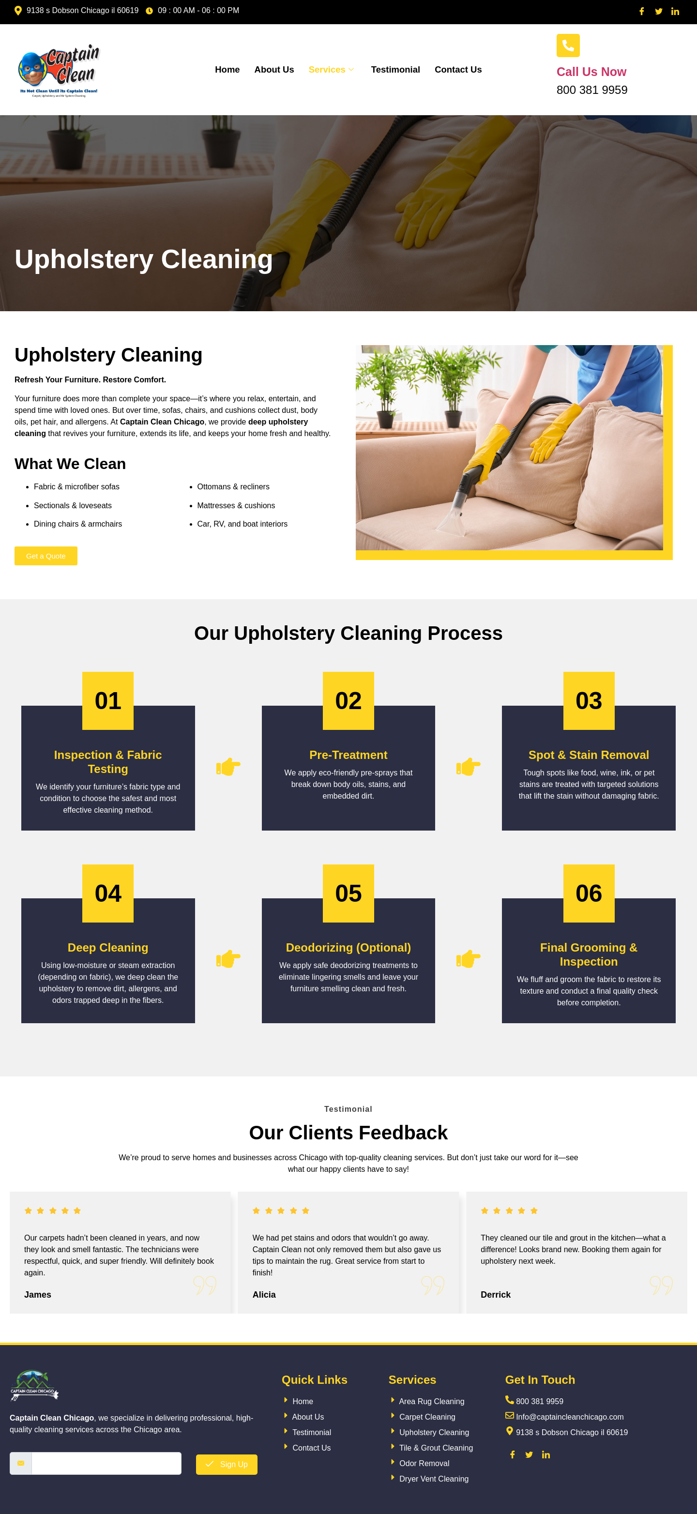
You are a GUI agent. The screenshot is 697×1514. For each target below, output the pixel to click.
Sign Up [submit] (227, 1464)
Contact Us (460, 69)
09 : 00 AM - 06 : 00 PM (192, 10)
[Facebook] (642, 12)
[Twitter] (659, 12)
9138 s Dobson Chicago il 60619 (76, 10)
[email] (106, 1463)
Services (331, 69)
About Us (272, 69)
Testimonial (396, 69)
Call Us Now (591, 71)
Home (225, 69)
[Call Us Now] (568, 45)
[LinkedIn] (675, 12)
